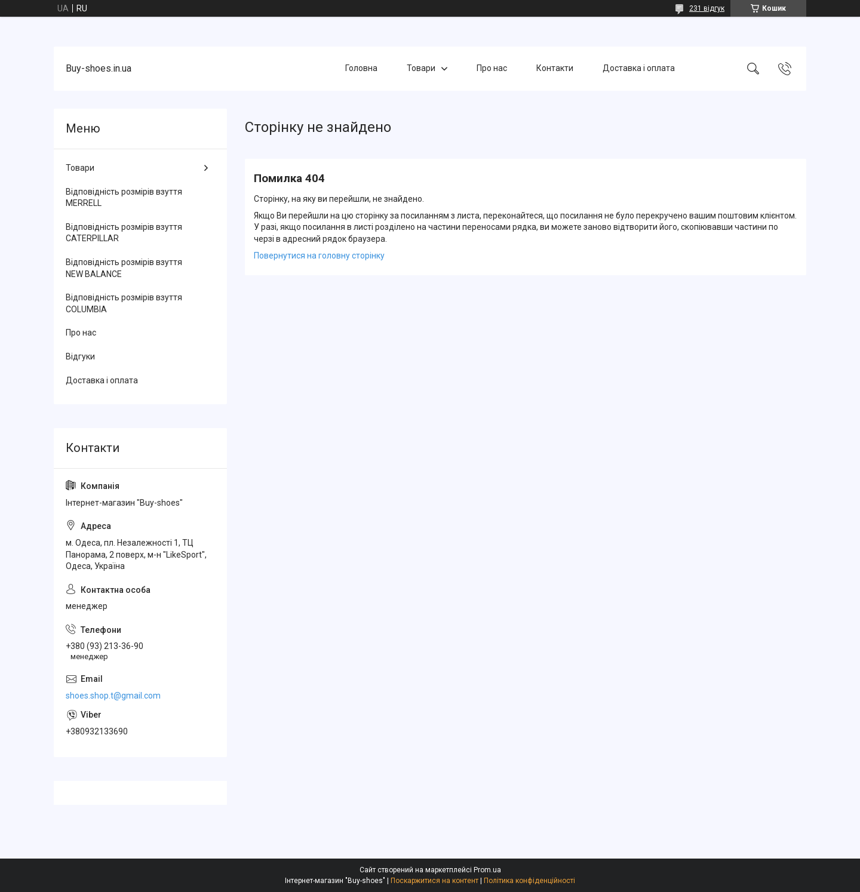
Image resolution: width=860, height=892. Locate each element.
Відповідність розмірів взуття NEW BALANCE (124, 268)
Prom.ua (487, 870)
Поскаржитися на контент (434, 880)
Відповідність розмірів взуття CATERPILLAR (124, 233)
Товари (421, 68)
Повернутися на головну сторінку (319, 255)
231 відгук (706, 8)
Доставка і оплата (639, 68)
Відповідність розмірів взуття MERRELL (124, 197)
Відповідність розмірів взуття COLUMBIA (124, 303)
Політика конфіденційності (529, 880)
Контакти (554, 68)
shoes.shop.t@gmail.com (113, 695)
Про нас (492, 68)
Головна (361, 68)
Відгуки (80, 356)
